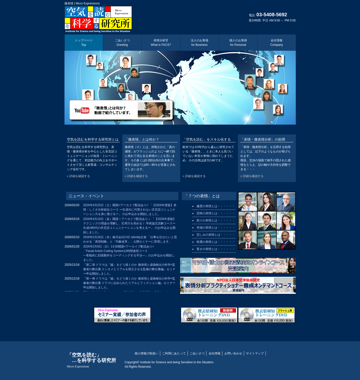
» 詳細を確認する (78, 176)
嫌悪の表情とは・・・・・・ (216, 206)
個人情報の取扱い (146, 353)
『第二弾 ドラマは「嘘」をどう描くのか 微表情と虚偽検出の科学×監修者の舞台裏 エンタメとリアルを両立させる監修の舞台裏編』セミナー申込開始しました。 (129, 269)
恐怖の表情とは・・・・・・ (216, 213)
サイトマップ (255, 353)
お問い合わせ (233, 353)
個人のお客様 (238, 43)
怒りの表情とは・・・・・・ (216, 220)
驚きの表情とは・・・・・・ (216, 249)
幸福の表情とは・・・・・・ (216, 227)
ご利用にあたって (174, 353)
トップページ (84, 43)
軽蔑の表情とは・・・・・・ (216, 242)
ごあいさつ (122, 43)
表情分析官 (161, 43)
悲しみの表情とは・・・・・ (216, 234)
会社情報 (276, 43)
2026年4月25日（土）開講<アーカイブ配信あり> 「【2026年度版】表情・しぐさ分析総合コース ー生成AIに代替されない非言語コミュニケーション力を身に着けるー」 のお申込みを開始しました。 (129, 209)
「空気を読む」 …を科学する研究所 (91, 360)
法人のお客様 (199, 43)
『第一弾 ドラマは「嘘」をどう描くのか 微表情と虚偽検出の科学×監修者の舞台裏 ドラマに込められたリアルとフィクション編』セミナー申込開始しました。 (129, 283)
